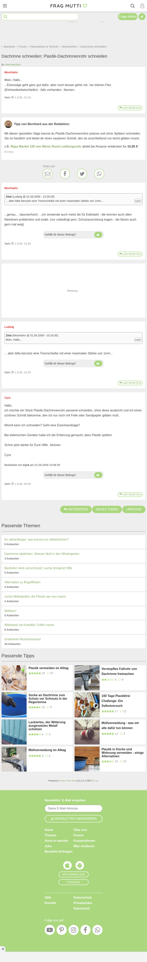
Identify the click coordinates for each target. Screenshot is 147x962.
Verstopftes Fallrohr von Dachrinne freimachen (119, 671)
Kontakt (50, 903)
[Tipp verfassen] (142, 16)
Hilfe (48, 897)
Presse (79, 835)
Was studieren (84, 846)
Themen (50, 835)
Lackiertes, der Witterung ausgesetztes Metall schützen (47, 726)
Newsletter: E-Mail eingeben (65, 800)
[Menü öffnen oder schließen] (5, 6)
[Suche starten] (5, 17)
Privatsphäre (83, 903)
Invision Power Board (68, 781)
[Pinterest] (62, 931)
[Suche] (132, 6)
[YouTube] (50, 931)
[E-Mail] (48, 174)
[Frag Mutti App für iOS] (67, 866)
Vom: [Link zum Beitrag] (7, 97)
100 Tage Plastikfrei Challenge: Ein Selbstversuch (116, 700)
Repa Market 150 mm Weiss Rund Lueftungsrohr (46, 146)
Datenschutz (83, 897)
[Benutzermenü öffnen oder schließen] (142, 6)
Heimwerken (13, 64)
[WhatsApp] (99, 174)
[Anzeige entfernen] (2, 949)
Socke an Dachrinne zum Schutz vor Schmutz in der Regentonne (48, 698)
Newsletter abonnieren (73, 818)
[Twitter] (82, 174)
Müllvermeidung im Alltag (47, 750)
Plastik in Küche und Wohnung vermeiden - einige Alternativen (123, 753)
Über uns (80, 830)
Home (49, 830)
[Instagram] (74, 931)
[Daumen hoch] (98, 235)
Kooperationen (84, 840)
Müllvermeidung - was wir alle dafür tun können (120, 725)
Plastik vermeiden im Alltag (48, 668)
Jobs (48, 846)
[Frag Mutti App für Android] (80, 866)
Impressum (82, 908)
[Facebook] (65, 174)
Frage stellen (128, 16)
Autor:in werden (56, 840)
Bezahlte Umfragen (59, 851)
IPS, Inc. (95, 781)
